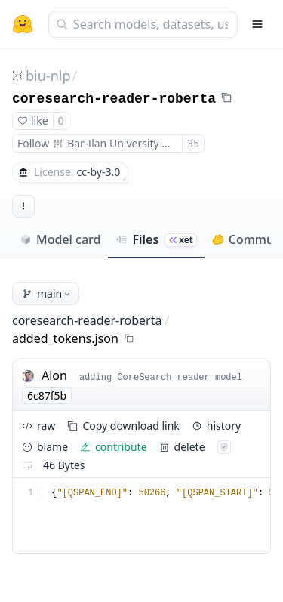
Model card (60, 239)
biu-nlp (48, 75)
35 (193, 143)
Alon (54, 375)
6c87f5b (46, 395)
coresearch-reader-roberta (114, 99)
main (47, 293)
